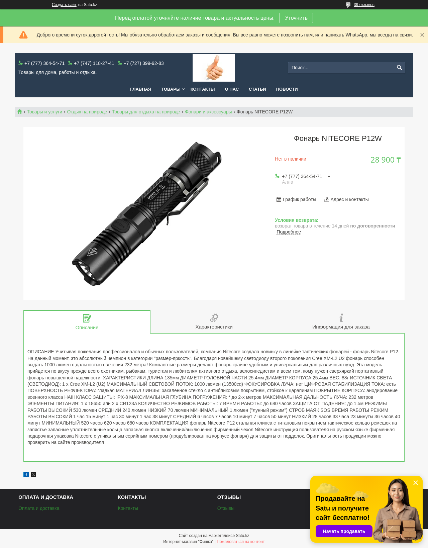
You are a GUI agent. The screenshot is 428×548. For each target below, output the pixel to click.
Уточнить (296, 18)
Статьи (257, 89)
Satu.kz (242, 535)
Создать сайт (64, 4)
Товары (170, 89)
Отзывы (225, 508)
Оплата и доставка (38, 508)
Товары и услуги (44, 111)
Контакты (203, 89)
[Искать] (399, 68)
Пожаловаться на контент (240, 541)
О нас (232, 89)
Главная (140, 89)
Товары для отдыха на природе (146, 111)
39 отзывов (364, 4)
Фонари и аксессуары (208, 111)
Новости (287, 89)
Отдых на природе (87, 111)
